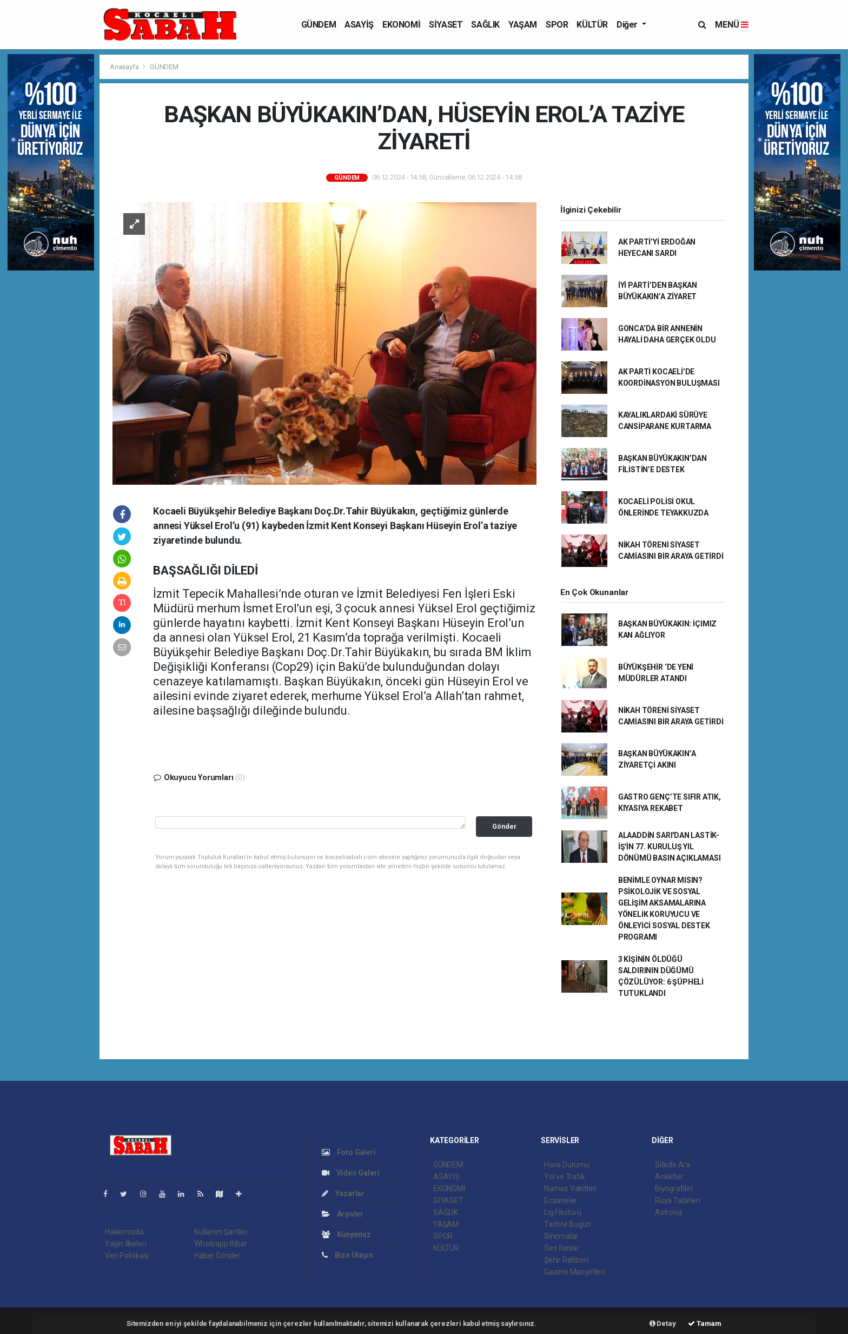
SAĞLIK (485, 24)
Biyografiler (674, 1188)
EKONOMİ (401, 24)
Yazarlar (343, 1193)
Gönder (504, 826)
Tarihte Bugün (567, 1224)
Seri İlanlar (561, 1248)
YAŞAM (522, 24)
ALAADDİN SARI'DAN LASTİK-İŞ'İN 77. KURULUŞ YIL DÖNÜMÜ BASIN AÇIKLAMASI (669, 846)
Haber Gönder (217, 1255)
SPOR (557, 24)
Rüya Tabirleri (677, 1200)
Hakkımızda (124, 1231)
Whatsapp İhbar (220, 1243)
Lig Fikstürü (562, 1212)
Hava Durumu (566, 1164)
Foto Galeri (349, 1152)
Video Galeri (350, 1172)
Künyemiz (346, 1234)
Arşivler (342, 1214)
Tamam (704, 1323)
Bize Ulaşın (347, 1255)
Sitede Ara (672, 1164)
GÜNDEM (318, 24)
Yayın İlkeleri (125, 1243)
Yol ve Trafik (564, 1176)
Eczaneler (560, 1200)
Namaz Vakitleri (570, 1188)
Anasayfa (125, 67)
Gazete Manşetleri (574, 1271)
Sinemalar (561, 1236)
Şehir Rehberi (566, 1260)
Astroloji (668, 1212)
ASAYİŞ (359, 24)
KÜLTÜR (592, 24)
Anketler (669, 1176)
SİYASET (445, 24)
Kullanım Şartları (221, 1231)
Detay (663, 1323)
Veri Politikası (127, 1255)
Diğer (628, 24)
